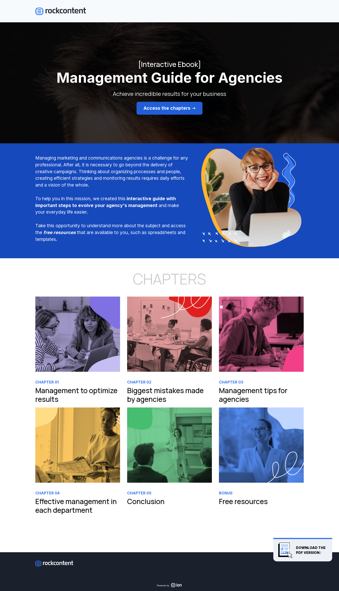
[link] (78, 352)
